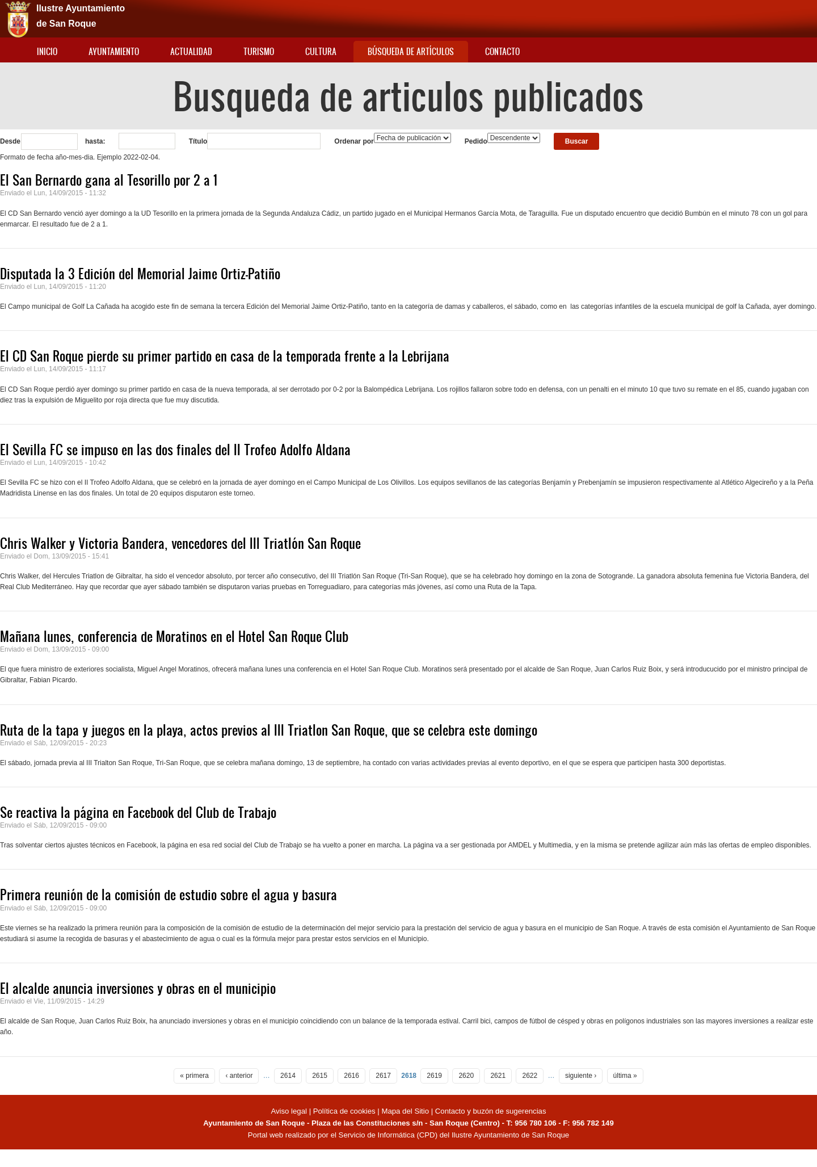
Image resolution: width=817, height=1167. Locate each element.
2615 (319, 1076)
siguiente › (580, 1076)
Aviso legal (290, 1111)
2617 (383, 1076)
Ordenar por (353, 141)
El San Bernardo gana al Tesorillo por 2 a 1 (108, 180)
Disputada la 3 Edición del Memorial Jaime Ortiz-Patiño (140, 274)
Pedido (476, 141)
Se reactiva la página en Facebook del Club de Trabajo (138, 812)
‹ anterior (238, 1076)
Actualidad (191, 51)
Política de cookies (344, 1111)
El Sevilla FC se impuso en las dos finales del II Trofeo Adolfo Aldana (175, 449)
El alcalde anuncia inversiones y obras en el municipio (138, 988)
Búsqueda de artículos (411, 51)
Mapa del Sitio (405, 1111)
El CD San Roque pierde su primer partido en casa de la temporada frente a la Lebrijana (224, 356)
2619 (434, 1076)
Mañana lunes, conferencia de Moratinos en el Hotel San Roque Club (174, 636)
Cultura (320, 51)
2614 (288, 1076)
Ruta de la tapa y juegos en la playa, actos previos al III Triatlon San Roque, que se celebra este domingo (268, 730)
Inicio (47, 51)
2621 (498, 1076)
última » (625, 1076)
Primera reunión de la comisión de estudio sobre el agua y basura (168, 894)
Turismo (258, 51)
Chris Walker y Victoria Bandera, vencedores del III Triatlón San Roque (180, 543)
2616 (351, 1076)
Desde (10, 141)
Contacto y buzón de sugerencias (490, 1111)
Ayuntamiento (114, 51)
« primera (194, 1076)
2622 (529, 1076)
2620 (466, 1076)
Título (198, 141)
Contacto (502, 51)
